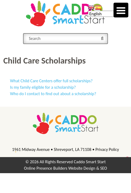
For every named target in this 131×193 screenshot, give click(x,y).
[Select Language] (107, 14)
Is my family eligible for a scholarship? (43, 87)
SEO (103, 168)
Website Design (81, 168)
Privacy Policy (107, 149)
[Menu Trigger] (121, 10)
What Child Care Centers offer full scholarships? (51, 80)
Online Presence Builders (45, 168)
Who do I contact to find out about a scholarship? (53, 93)
